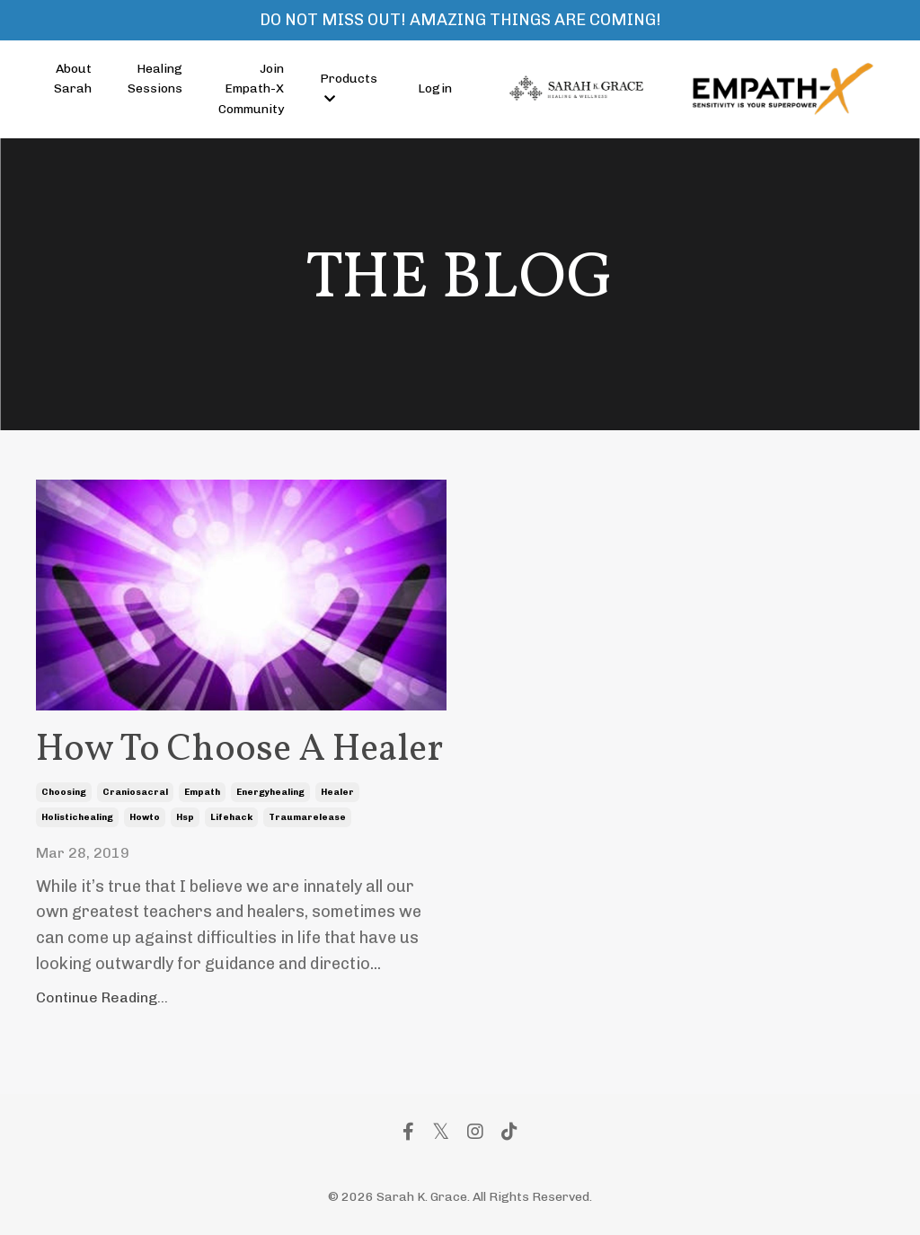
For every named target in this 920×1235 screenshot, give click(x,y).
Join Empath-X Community (251, 89)
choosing (63, 792)
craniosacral (135, 792)
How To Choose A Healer (239, 750)
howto (144, 817)
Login (435, 88)
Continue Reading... (102, 997)
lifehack (231, 817)
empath (202, 792)
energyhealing (270, 792)
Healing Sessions (155, 78)
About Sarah (73, 78)
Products (348, 88)
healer (337, 792)
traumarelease (307, 817)
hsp (185, 817)
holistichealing (77, 817)
